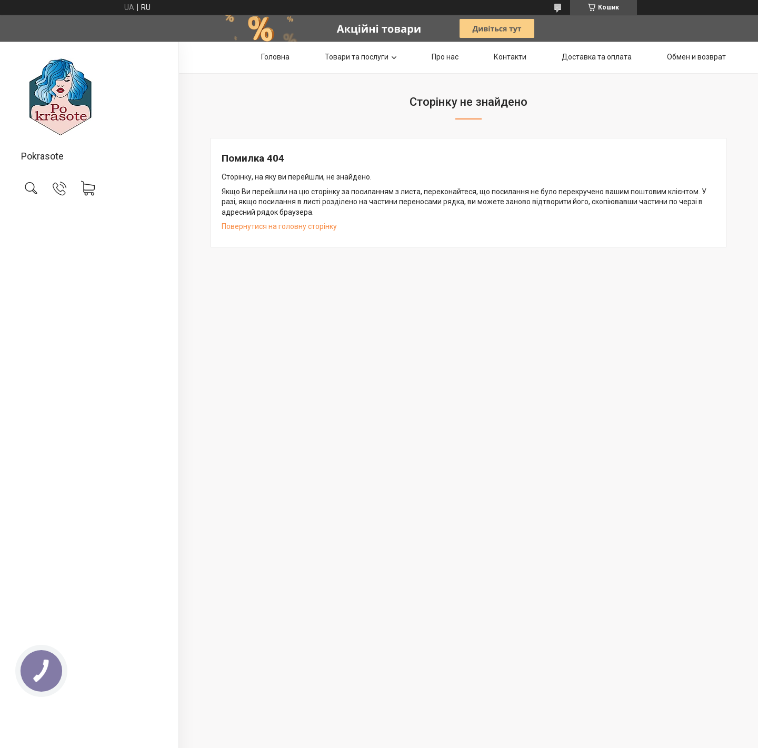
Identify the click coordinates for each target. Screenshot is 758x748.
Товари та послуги (356, 57)
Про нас (445, 57)
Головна (275, 57)
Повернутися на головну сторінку (279, 226)
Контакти (510, 57)
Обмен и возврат (696, 57)
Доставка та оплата (597, 57)
